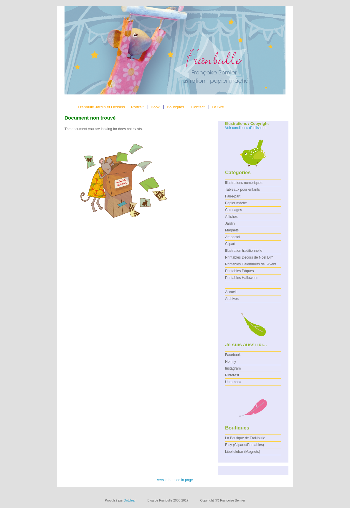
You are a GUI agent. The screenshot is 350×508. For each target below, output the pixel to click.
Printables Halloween (241, 278)
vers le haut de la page (175, 480)
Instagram (233, 368)
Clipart (230, 244)
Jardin (230, 223)
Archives (232, 299)
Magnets (232, 230)
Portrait (137, 107)
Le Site (218, 107)
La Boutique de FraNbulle (245, 438)
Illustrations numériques (243, 183)
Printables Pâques (239, 271)
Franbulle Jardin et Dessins (101, 107)
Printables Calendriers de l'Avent (250, 264)
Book (155, 107)
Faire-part (232, 196)
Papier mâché (236, 203)
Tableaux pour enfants (242, 189)
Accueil (231, 292)
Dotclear (130, 500)
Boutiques (175, 107)
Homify (230, 362)
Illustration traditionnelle (243, 251)
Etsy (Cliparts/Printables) (244, 445)
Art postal (232, 237)
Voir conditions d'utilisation (245, 128)
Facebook (233, 355)
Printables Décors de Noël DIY (249, 257)
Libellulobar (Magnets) (242, 452)
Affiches (231, 217)
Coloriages (233, 210)
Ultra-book (233, 382)
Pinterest (232, 375)
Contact (197, 107)
